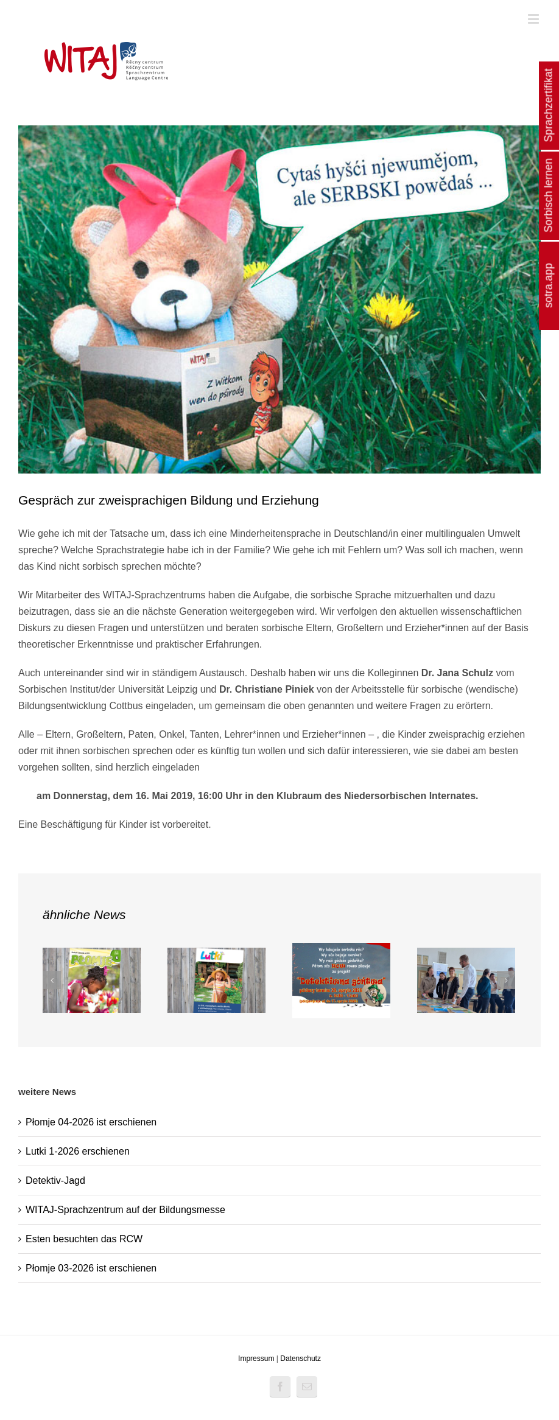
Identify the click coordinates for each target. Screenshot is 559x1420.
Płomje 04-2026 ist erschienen (91, 1122)
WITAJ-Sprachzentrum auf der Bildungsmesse (125, 1210)
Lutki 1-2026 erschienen (78, 1151)
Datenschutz (300, 1358)
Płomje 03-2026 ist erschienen (91, 1268)
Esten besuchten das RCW (84, 1239)
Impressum (256, 1358)
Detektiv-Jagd (55, 1180)
